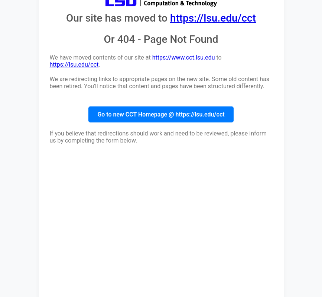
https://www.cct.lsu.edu (183, 57)
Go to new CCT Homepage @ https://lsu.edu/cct (160, 114)
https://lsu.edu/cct (213, 18)
